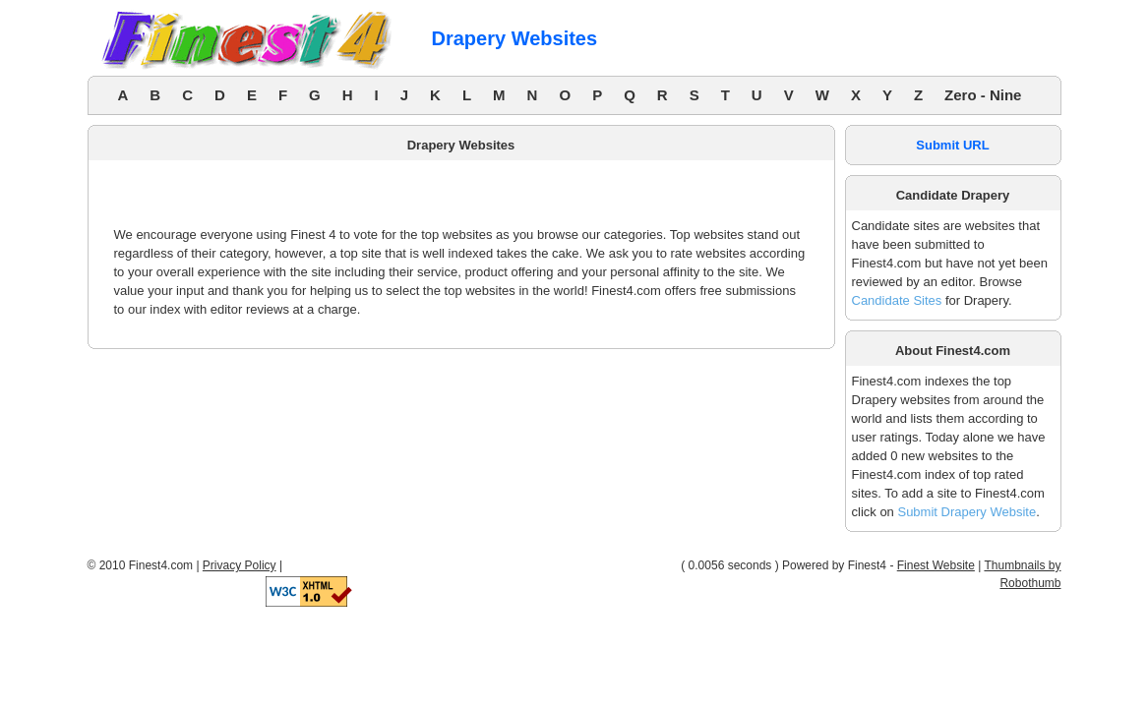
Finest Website (936, 565)
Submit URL (952, 145)
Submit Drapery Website (966, 511)
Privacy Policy (239, 565)
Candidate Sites (897, 300)
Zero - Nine (982, 95)
